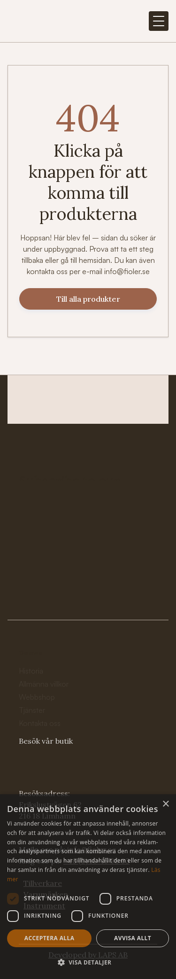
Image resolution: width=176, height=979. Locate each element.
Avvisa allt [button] (132, 938)
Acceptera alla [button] (49, 938)
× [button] (165, 804)
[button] (158, 21)
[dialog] (88, 886)
